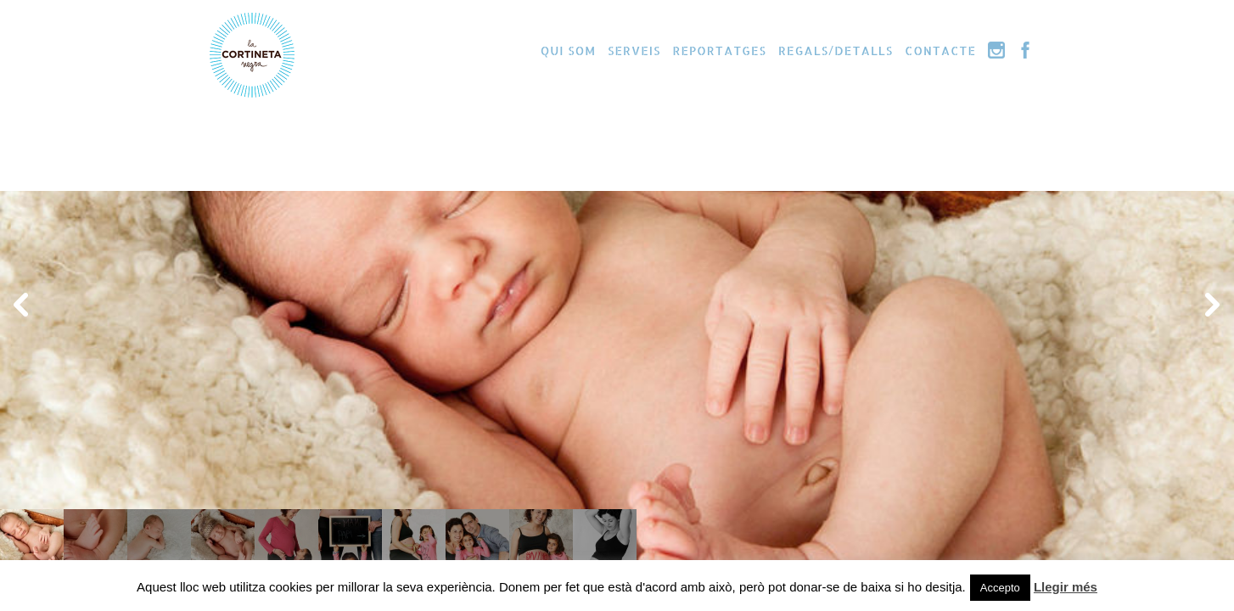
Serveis (634, 50)
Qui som (568, 50)
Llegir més (1065, 587)
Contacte (940, 50)
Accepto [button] (1000, 587)
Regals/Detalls (835, 50)
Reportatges (719, 50)
